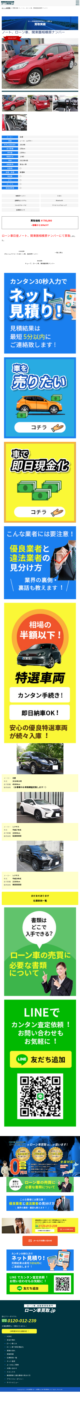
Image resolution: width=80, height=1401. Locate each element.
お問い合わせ (12, 1368)
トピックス (11, 1372)
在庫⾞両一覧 (12, 1357)
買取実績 (10, 1354)
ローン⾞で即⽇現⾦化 (15, 1347)
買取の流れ (11, 1350)
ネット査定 (11, 1361)
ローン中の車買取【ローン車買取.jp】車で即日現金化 (36, 1389)
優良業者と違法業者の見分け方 (18, 1375)
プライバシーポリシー (15, 1379)
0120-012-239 (22, 1321)
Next (75, 64)
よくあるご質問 (13, 1365)
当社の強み (11, 1340)
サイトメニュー (13, 1382)
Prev (5, 64)
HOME (9, 1336)
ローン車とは (12, 1343)
